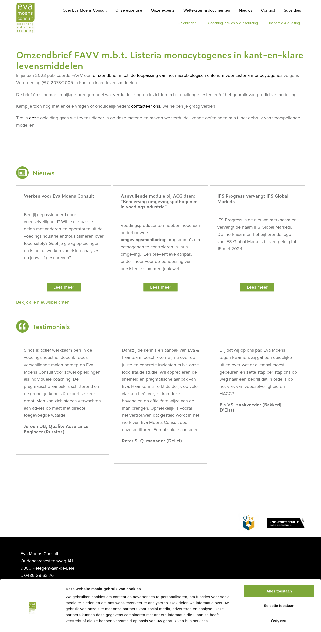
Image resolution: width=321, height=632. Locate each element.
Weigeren (279, 600)
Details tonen (271, 622)
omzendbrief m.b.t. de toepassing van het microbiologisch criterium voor (187, 75)
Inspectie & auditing (284, 23)
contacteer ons (145, 106)
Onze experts (163, 10)
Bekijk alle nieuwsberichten (42, 302)
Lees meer (63, 287)
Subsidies (292, 10)
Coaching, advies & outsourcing (233, 23)
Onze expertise (128, 10)
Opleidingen (187, 23)
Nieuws (245, 10)
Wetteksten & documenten (206, 10)
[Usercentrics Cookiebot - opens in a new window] (32, 622)
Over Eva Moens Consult (85, 10)
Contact (268, 10)
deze (34, 118)
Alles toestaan (279, 571)
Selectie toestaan (279, 585)
